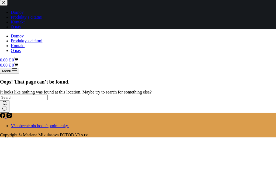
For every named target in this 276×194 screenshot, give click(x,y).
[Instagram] (9, 116)
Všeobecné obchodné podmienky (40, 125)
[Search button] (4, 106)
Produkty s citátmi (26, 41)
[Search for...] (24, 97)
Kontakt (18, 45)
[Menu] (9, 71)
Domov (17, 36)
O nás (16, 50)
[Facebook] (3, 116)
